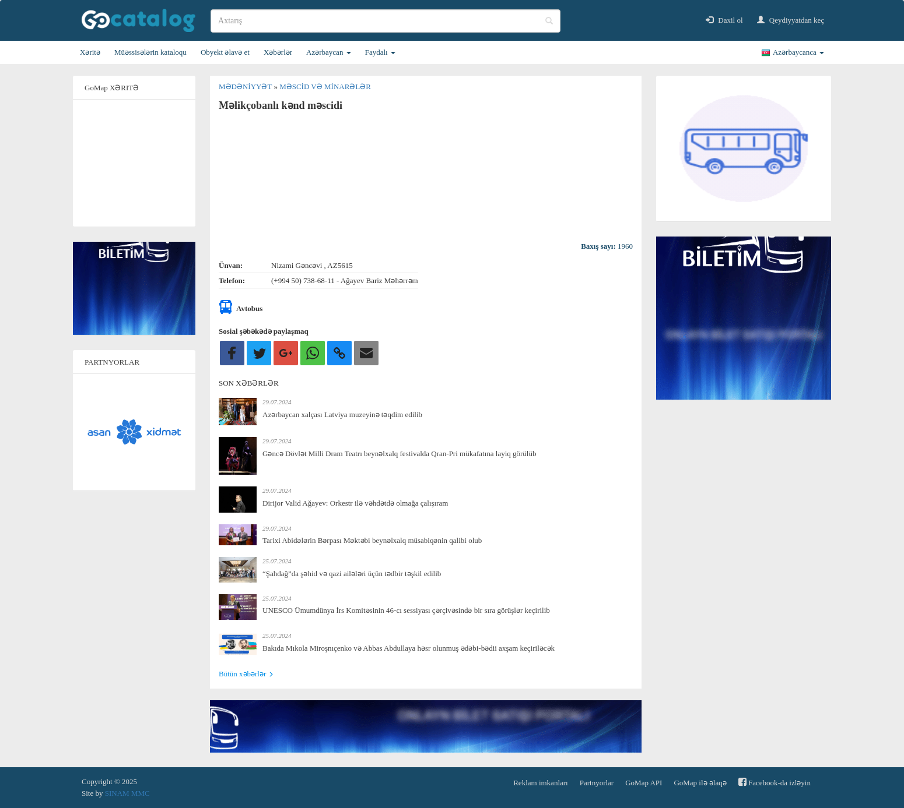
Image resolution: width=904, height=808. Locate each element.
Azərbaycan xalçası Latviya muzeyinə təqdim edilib (342, 414)
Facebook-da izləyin (774, 782)
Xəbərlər (278, 52)
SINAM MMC (127, 793)
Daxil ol (724, 20)
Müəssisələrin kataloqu (150, 52)
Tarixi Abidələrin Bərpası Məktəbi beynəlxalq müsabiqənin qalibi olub (372, 540)
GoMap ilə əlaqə (700, 782)
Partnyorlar (597, 782)
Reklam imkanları (540, 782)
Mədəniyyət (246, 86)
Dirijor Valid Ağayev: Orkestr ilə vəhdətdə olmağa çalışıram (355, 503)
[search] (385, 21)
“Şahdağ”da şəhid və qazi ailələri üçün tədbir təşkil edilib (351, 573)
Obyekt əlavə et (225, 52)
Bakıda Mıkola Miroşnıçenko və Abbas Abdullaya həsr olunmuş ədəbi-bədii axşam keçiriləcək (408, 648)
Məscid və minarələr (325, 86)
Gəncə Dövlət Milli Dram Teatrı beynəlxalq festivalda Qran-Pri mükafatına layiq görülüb (399, 453)
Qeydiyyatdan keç (790, 20)
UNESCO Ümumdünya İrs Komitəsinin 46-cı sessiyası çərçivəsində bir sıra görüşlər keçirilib (406, 610)
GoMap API (643, 782)
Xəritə (90, 52)
